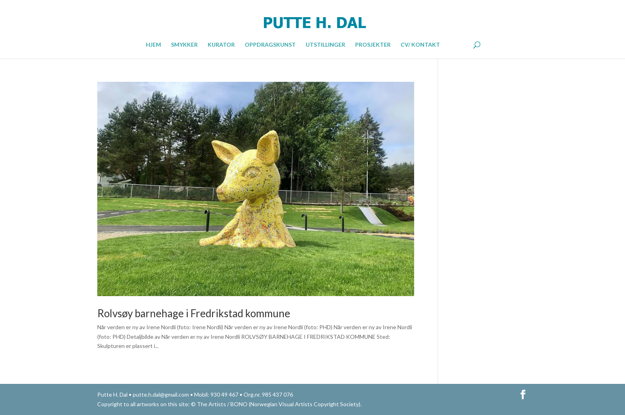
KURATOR (221, 45)
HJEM (153, 45)
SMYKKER (184, 45)
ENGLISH (456, 44)
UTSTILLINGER (325, 45)
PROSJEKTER (373, 45)
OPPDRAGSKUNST (270, 45)
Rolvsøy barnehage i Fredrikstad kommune (193, 313)
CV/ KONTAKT (420, 45)
